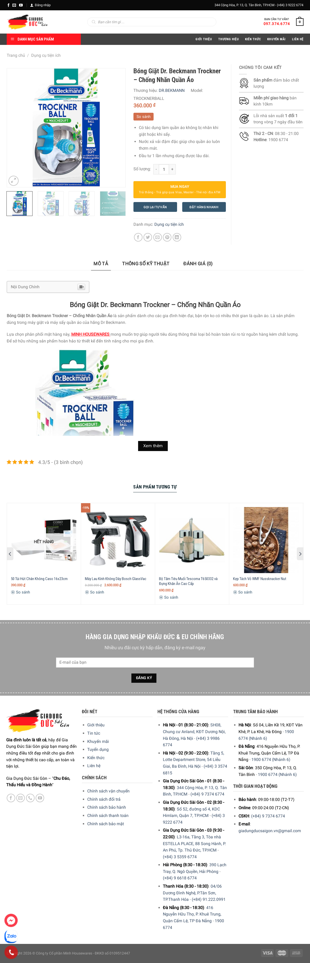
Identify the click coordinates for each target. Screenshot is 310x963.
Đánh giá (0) (197, 263)
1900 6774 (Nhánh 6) (270, 759)
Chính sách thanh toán (108, 815)
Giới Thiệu (203, 39)
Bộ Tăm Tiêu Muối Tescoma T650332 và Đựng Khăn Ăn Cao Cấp (188, 581)
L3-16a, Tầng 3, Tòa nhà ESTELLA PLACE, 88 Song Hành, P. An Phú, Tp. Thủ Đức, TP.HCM (194, 843)
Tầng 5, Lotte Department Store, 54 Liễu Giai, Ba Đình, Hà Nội (193, 760)
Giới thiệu (96, 725)
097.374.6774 (277, 24)
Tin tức (93, 733)
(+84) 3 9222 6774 (290, 5)
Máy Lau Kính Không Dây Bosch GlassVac (115, 578)
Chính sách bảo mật (105, 823)
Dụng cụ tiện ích (46, 55)
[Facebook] (8, 5)
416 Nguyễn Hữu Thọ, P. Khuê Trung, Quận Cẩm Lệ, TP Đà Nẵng (192, 914)
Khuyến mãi (98, 741)
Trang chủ (16, 55)
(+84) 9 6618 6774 (180, 878)
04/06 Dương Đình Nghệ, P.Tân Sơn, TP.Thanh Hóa (192, 893)
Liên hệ (93, 765)
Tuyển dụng (98, 749)
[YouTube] (21, 5)
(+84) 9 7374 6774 (207, 794)
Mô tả (100, 263)
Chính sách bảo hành (106, 807)
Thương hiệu (228, 39)
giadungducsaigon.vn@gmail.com (270, 830)
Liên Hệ (298, 39)
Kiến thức (253, 39)
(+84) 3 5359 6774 (180, 856)
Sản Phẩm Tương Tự (155, 486)
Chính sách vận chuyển (108, 791)
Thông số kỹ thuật (145, 263)
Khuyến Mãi (276, 39)
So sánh (143, 116)
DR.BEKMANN (172, 90)
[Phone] (11, 952)
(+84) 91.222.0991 (209, 899)
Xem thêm (153, 446)
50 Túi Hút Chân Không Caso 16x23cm (39, 578)
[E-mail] (14, 5)
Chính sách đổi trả (104, 799)
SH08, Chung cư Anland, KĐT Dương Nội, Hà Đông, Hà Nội (194, 732)
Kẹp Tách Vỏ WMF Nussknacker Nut (259, 578)
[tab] (101, 264)
